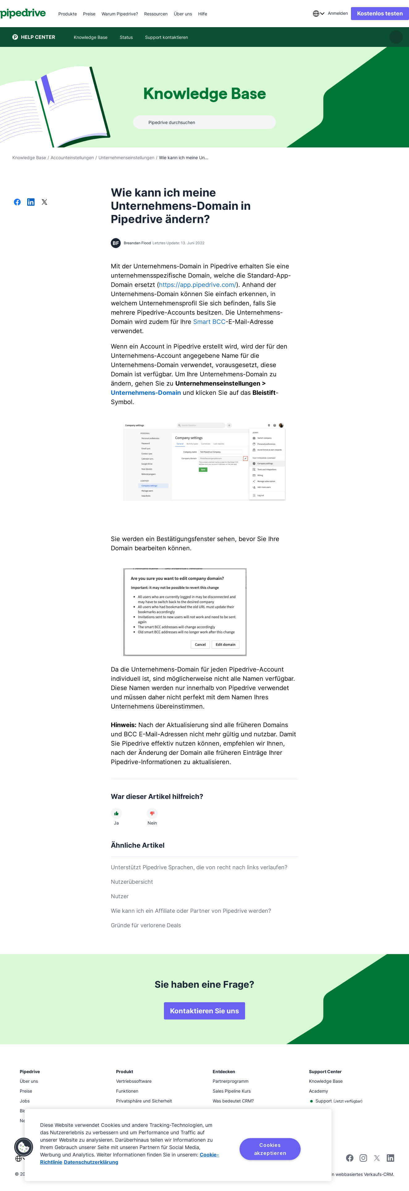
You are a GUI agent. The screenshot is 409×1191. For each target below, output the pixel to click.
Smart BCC (209, 321)
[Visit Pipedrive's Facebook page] (349, 1160)
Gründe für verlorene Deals (146, 925)
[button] (24, 1147)
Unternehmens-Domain (146, 392)
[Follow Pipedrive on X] (377, 1160)
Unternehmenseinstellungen (126, 157)
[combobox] (306, 13)
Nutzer (120, 896)
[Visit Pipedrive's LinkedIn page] (390, 1158)
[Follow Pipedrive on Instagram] (363, 1160)
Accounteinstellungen (72, 157)
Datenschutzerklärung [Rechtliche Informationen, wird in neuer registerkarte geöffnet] (91, 1162)
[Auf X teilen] (44, 202)
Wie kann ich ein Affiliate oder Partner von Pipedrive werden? (191, 911)
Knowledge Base (29, 157)
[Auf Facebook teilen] (17, 202)
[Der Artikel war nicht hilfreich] (152, 813)
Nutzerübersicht (132, 882)
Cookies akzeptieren (270, 1149)
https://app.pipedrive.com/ (197, 284)
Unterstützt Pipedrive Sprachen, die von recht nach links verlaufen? (199, 867)
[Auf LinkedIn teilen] (31, 202)
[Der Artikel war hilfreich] (116, 813)
